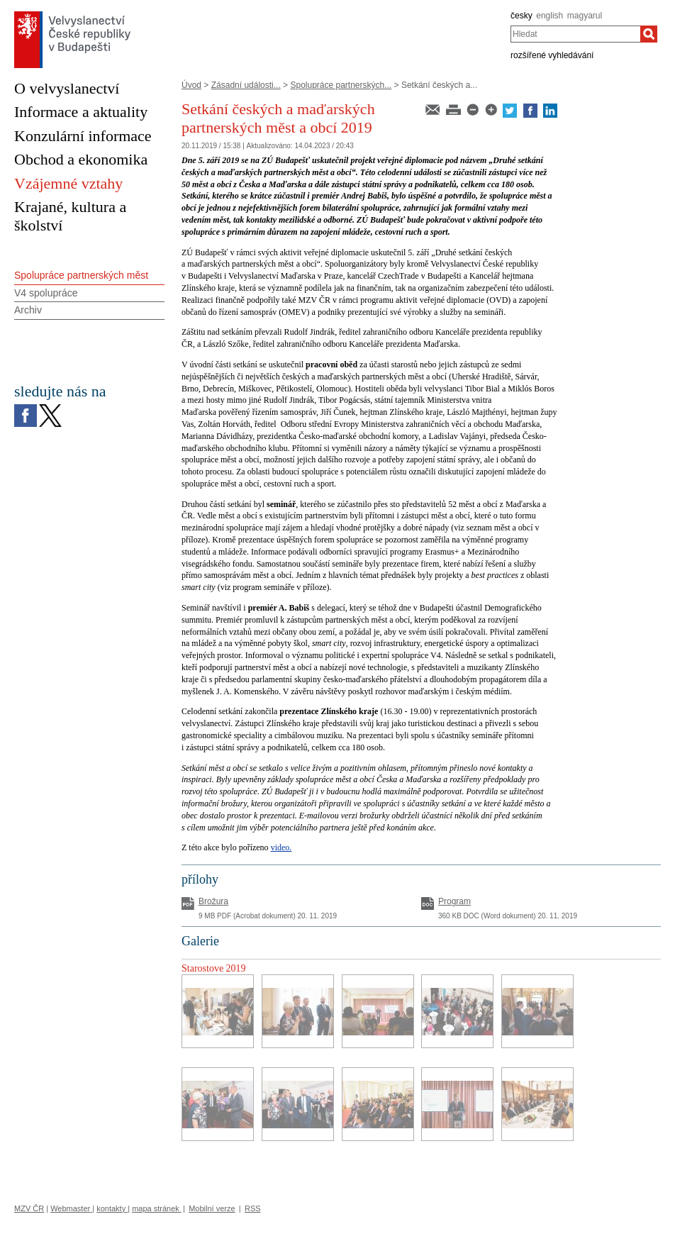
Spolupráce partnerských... (340, 85)
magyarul (584, 16)
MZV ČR (29, 1208)
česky (521, 16)
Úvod (191, 85)
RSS (253, 1208)
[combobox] (575, 34)
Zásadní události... (246, 85)
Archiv (28, 310)
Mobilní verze (212, 1208)
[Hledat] (648, 34)
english (549, 16)
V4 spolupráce (46, 293)
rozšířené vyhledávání (552, 55)
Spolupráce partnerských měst (81, 275)
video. (281, 847)
